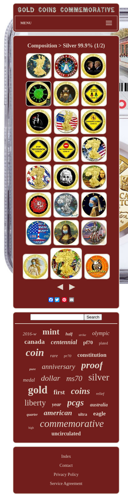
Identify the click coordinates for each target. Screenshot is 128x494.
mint (50, 331)
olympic (100, 333)
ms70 (74, 378)
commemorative (72, 423)
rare (54, 355)
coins (80, 391)
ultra (82, 414)
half (69, 334)
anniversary (58, 366)
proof (92, 365)
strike (82, 335)
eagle (99, 413)
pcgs (75, 402)
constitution (91, 355)
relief (100, 393)
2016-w (29, 333)
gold (37, 390)
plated (103, 343)
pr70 (68, 356)
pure (32, 369)
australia (99, 404)
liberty (35, 402)
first (59, 392)
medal (29, 380)
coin (35, 352)
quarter (32, 414)
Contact (66, 465)
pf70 (88, 342)
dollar (50, 378)
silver (98, 377)
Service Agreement (66, 483)
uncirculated (66, 434)
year (56, 404)
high (31, 427)
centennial (64, 342)
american (58, 413)
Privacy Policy (66, 474)
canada (34, 341)
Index (66, 456)
